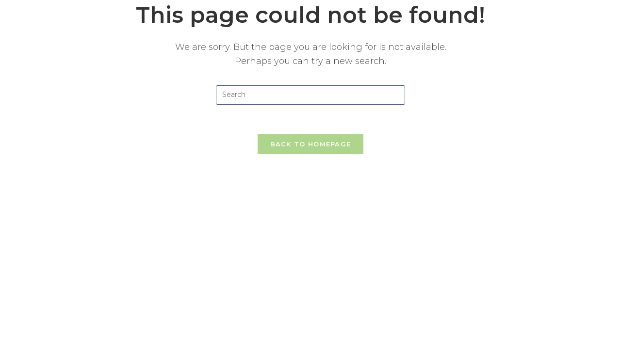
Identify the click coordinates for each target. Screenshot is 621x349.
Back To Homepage (310, 144)
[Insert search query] (310, 95)
